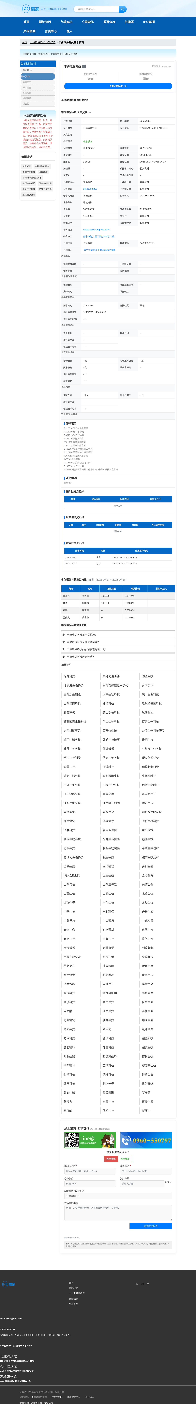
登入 (69, 31)
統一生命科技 (150, 694)
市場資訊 (66, 22)
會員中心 (51, 31)
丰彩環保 (108, 911)
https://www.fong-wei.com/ (96, 229)
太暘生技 (147, 902)
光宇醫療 (69, 975)
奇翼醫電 (69, 1020)
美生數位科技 (111, 712)
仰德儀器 (108, 748)
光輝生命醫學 (45, 191)
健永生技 (147, 803)
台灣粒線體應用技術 (32, 179)
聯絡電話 (124, 1166)
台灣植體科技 (72, 703)
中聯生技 (108, 902)
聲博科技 (108, 1065)
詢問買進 (111, 1158)
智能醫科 (69, 1047)
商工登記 (89, 1397)
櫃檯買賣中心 (73, 1397)
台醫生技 (108, 1101)
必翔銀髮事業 (72, 730)
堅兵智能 (69, 984)
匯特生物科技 (150, 821)
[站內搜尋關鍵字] (100, 9)
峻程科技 (69, 993)
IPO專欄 (149, 22)
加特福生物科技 (152, 812)
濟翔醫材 (69, 1065)
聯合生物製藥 (111, 848)
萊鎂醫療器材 (29, 196)
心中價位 (68, 1178)
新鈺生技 (108, 1020)
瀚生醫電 (69, 821)
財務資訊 (27, 99)
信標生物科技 (29, 185)
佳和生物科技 (72, 803)
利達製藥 (147, 947)
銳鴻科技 (69, 1074)
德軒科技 (108, 1074)
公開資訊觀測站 (39, 1397)
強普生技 (108, 857)
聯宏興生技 (149, 1065)
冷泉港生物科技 (42, 168)
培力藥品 (108, 975)
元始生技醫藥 (111, 739)
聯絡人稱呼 (70, 1166)
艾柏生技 (108, 1110)
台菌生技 (69, 893)
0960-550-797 (7, 1329)
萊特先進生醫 (111, 676)
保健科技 (69, 676)
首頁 (26, 22)
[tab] (118, 634)
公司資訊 (88, 22)
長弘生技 (147, 938)
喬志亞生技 (149, 794)
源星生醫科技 (72, 739)
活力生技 (108, 1011)
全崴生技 (69, 866)
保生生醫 (147, 1002)
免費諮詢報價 (151, 1226)
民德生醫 (147, 884)
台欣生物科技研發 (153, 730)
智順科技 (108, 1038)
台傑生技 (108, 893)
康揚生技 (147, 975)
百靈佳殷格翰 (72, 957)
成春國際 (108, 966)
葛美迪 (107, 1029)
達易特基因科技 (152, 703)
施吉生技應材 (150, 857)
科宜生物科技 (72, 839)
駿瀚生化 (108, 812)
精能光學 (108, 1083)
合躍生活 (108, 957)
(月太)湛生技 (72, 875)
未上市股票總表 (77, 1293)
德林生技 (147, 1056)
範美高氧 (69, 712)
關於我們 (73, 1288)
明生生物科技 (111, 721)
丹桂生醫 (147, 911)
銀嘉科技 (69, 1083)
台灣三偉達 (110, 884)
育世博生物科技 (73, 857)
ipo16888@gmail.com (11, 1318)
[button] (118, 634)
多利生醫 (147, 866)
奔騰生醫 (147, 1011)
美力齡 (68, 1011)
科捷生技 (108, 1002)
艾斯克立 (69, 966)
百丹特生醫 (110, 730)
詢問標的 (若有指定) (74, 1191)
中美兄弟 (69, 920)
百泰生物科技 (150, 721)
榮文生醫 (69, 1092)
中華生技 (69, 911)
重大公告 (27, 89)
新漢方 (68, 1101)
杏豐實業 (108, 947)
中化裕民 (147, 920)
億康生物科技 (29, 191)
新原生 (146, 1110)
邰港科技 (108, 703)
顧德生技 (147, 839)
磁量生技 (69, 766)
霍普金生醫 (110, 830)
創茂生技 (147, 1047)
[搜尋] (123, 9)
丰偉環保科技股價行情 (42, 42)
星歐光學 (27, 168)
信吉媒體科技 (72, 794)
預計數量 (124, 1178)
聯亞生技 (147, 676)
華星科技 (147, 830)
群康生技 (69, 1029)
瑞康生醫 (147, 1020)
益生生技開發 (45, 185)
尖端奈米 (147, 957)
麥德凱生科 (110, 1056)
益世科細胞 (110, 993)
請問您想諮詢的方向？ (118, 1152)
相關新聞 (27, 83)
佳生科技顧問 (111, 803)
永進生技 (147, 893)
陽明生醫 (69, 1056)
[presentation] (85, 1229)
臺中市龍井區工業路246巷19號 (98, 236)
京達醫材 (108, 929)
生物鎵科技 (149, 776)
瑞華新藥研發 (150, 766)
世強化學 (69, 902)
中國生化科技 (29, 174)
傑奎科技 (108, 1047)
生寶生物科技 (72, 785)
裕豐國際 (108, 1092)
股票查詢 (109, 22)
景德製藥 (69, 812)
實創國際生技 (111, 776)
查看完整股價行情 (118, 86)
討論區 (129, 22)
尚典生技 (108, 938)
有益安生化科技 (152, 748)
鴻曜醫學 (43, 174)
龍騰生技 (69, 848)
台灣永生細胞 (72, 694)
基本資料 (25, 77)
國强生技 (108, 984)
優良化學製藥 (150, 757)
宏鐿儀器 (69, 947)
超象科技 (69, 1038)
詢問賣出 (125, 1158)
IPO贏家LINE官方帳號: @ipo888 (16, 1345)
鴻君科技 (69, 830)
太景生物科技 (111, 694)
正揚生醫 (147, 1101)
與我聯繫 (29, 31)
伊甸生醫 (147, 966)
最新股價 (25, 71)
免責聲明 (73, 1304)
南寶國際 (147, 993)
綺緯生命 (147, 1074)
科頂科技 (69, 1002)
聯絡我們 (73, 1299)
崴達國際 (147, 1029)
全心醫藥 (147, 875)
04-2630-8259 (90, 189)
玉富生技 (108, 875)
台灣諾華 (147, 685)
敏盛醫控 (147, 712)
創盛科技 (147, 1038)
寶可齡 (68, 1110)
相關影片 (27, 94)
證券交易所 (57, 1397)
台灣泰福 (69, 884)
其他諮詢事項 (71, 1203)
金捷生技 (69, 938)
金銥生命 (69, 929)
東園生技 (147, 929)
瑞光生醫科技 (72, 776)
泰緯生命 (147, 984)
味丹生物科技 (72, 748)
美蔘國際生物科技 (75, 721)
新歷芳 (146, 1092)
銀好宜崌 (147, 1083)
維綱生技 (147, 739)
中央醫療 (108, 920)
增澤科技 (108, 766)
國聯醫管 (108, 866)
